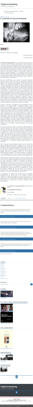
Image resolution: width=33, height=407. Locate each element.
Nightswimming (9, 4)
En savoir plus (18, 406)
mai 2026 (2, 264)
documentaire (23, 198)
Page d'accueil (21, 11)
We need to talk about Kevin (9, 12)
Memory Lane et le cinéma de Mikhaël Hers (11, 11)
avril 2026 (2, 265)
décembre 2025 (3, 271)
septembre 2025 (3, 275)
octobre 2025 (2, 274)
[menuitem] (11, 11)
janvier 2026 (2, 269)
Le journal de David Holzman (13, 18)
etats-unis (19, 198)
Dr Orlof (4, 239)
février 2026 (2, 268)
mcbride (16, 198)
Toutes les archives (4, 278)
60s (26, 198)
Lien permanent (3, 198)
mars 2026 (2, 267)
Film (11, 198)
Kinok (16, 52)
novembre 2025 (3, 272)
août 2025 (2, 276)
